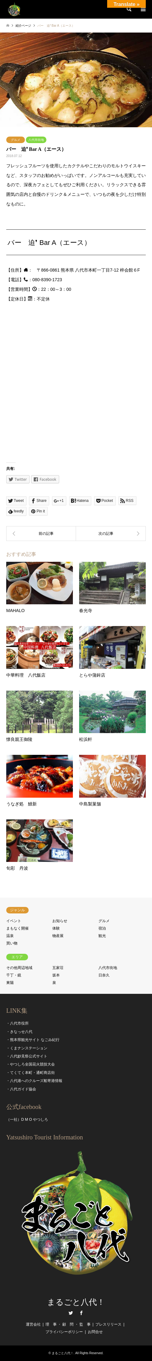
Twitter (71, 1313)
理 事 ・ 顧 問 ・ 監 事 (68, 1324)
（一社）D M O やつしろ (27, 1119)
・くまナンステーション (26, 1048)
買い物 (11, 943)
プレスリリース (108, 1324)
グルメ (15, 140)
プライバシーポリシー (64, 1332)
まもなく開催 (17, 928)
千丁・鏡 (13, 975)
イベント (13, 921)
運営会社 (33, 1324)
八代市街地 (36, 140)
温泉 (10, 936)
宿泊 (102, 928)
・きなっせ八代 (19, 1032)
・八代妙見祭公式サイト (26, 1056)
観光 (102, 936)
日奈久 (104, 975)
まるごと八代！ (76, 1302)
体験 (56, 928)
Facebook (81, 1313)
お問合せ (95, 1332)
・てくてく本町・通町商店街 (30, 1072)
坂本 (56, 975)
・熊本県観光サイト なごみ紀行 (32, 1040)
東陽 (10, 982)
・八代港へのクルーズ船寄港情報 (34, 1081)
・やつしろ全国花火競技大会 (30, 1064)
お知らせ (59, 921)
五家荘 (58, 968)
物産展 (58, 936)
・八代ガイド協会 (21, 1089)
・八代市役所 (17, 1023)
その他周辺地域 (19, 968)
